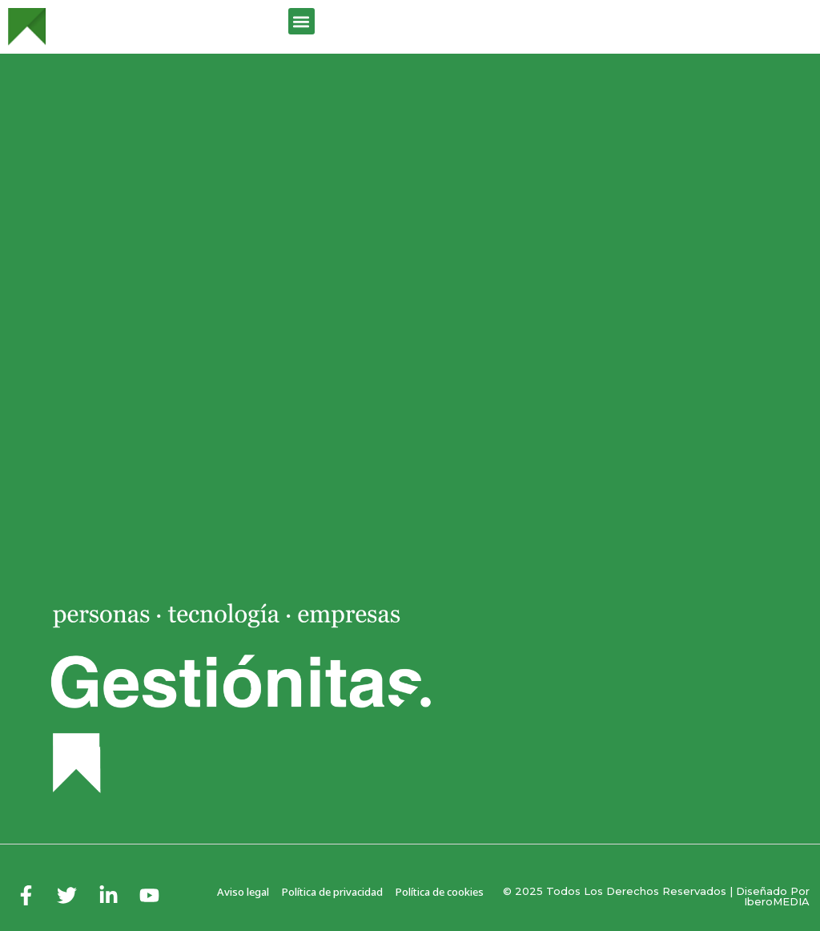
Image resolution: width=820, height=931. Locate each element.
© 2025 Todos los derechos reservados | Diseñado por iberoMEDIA (656, 896)
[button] (301, 21)
